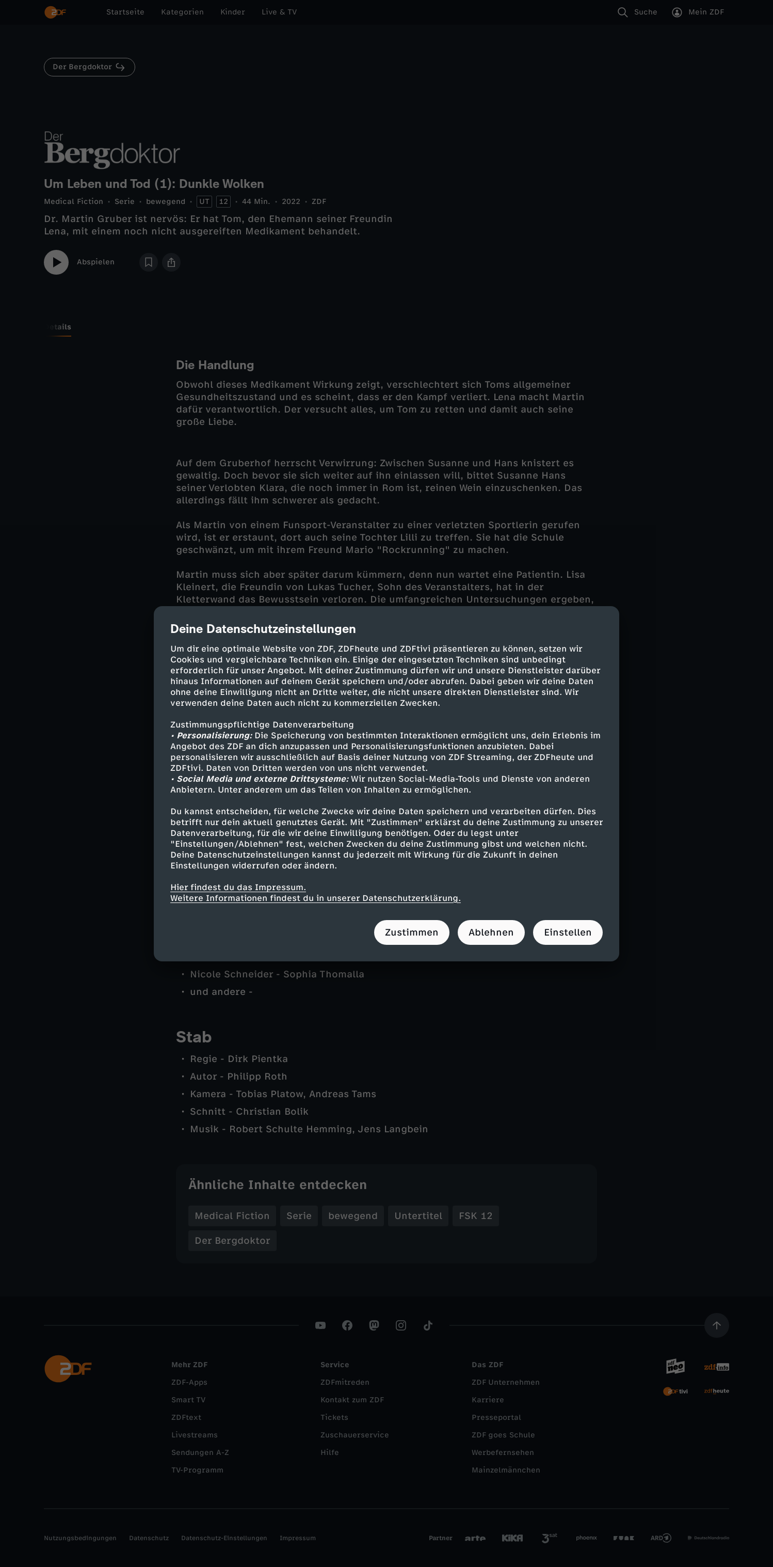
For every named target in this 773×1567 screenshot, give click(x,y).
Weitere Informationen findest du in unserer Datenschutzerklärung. (315, 898)
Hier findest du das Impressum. (238, 887)
